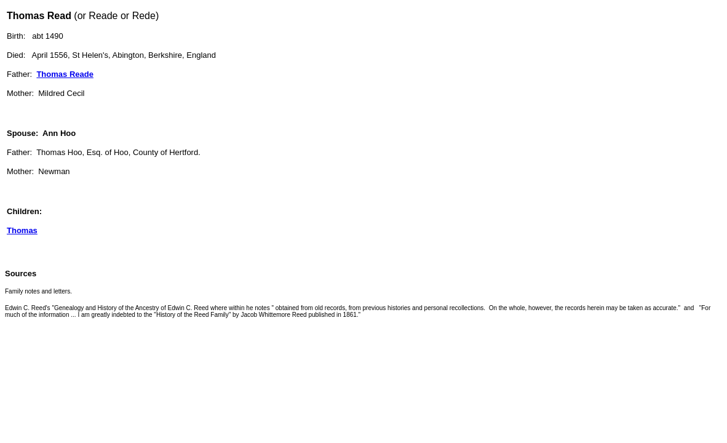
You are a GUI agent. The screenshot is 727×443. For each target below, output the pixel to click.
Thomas (22, 230)
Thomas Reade (64, 74)
